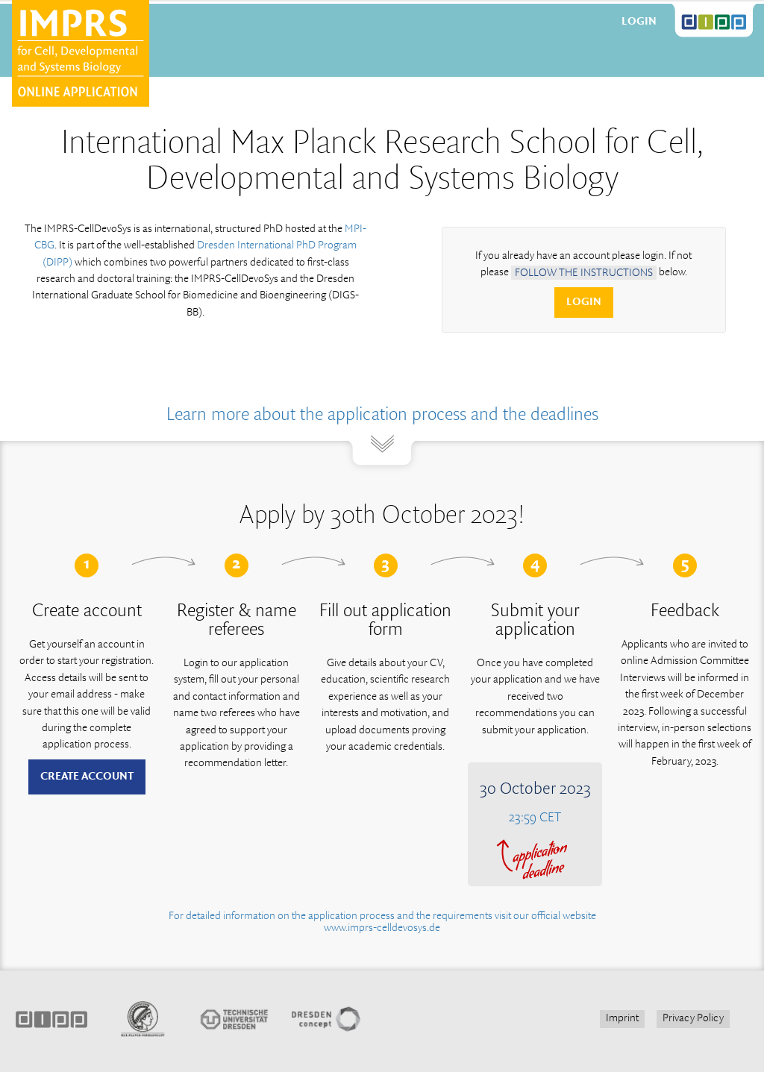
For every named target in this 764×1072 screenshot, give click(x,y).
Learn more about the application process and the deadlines (382, 415)
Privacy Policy (693, 1018)
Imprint (622, 1018)
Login (639, 22)
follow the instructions (584, 272)
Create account (87, 777)
